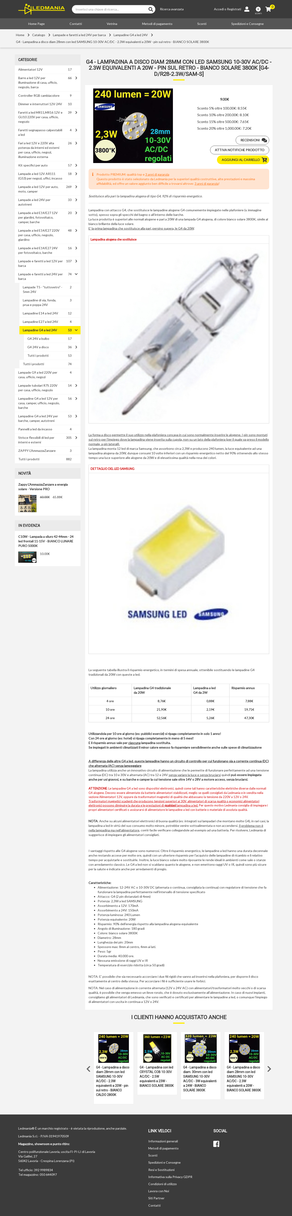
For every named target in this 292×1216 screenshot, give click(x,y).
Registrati (234, 9)
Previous (88, 1068)
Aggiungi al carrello (245, 160)
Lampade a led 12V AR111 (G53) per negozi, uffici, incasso (40, 176)
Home (20, 35)
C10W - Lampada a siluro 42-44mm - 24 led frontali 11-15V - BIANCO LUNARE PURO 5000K (45, 541)
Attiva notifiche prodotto (239, 150)
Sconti (201, 24)
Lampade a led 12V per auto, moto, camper (38, 189)
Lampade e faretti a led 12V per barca (40, 263)
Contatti (76, 24)
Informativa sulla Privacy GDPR (170, 1177)
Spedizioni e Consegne (247, 24)
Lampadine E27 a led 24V (40, 322)
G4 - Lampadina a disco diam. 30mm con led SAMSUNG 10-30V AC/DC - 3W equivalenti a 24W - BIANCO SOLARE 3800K (199, 1079)
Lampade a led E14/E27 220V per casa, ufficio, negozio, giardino (39, 234)
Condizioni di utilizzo (162, 1184)
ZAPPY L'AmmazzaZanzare (37, 451)
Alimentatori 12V (30, 69)
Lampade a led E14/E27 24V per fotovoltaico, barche (38, 250)
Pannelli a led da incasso (35, 429)
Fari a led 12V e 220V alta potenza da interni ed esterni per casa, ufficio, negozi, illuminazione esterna (38, 150)
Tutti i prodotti (38, 355)
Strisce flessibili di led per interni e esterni (36, 440)
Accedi (219, 9)
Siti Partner (156, 1198)
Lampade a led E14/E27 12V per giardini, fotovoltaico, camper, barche (38, 217)
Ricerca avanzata (172, 9)
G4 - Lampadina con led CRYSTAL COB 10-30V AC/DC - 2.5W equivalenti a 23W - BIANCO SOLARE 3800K (157, 1076)
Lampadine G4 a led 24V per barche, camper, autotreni (38, 418)
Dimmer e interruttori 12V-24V (40, 104)
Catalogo (38, 35)
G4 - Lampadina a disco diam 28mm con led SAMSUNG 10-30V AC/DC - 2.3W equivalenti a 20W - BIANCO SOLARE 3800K (244, 1079)
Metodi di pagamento (157, 24)
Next (269, 1068)
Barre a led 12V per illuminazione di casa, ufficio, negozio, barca (37, 82)
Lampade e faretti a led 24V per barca (79, 35)
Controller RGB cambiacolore (39, 95)
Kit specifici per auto (33, 165)
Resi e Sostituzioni (161, 1170)
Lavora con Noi (158, 1191)
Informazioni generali (163, 1141)
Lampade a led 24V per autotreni (34, 202)
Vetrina (112, 24)
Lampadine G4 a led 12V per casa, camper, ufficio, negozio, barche (39, 403)
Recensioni (254, 140)
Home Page (36, 24)
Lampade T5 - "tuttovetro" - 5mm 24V (42, 289)
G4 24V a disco (38, 347)
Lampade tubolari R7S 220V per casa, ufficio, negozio (37, 387)
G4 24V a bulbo (38, 338)
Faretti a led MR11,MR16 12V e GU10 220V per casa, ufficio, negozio (40, 116)
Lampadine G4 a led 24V (131, 35)
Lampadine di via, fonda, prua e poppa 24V (39, 302)
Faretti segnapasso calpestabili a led (40, 132)
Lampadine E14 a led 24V (40, 313)
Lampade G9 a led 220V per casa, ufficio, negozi (37, 374)
